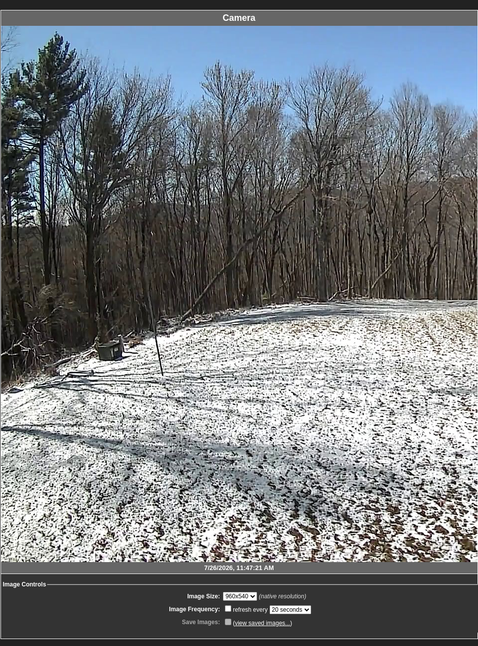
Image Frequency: (194, 609)
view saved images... (262, 623)
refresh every (247, 609)
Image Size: (203, 596)
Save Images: (201, 622)
